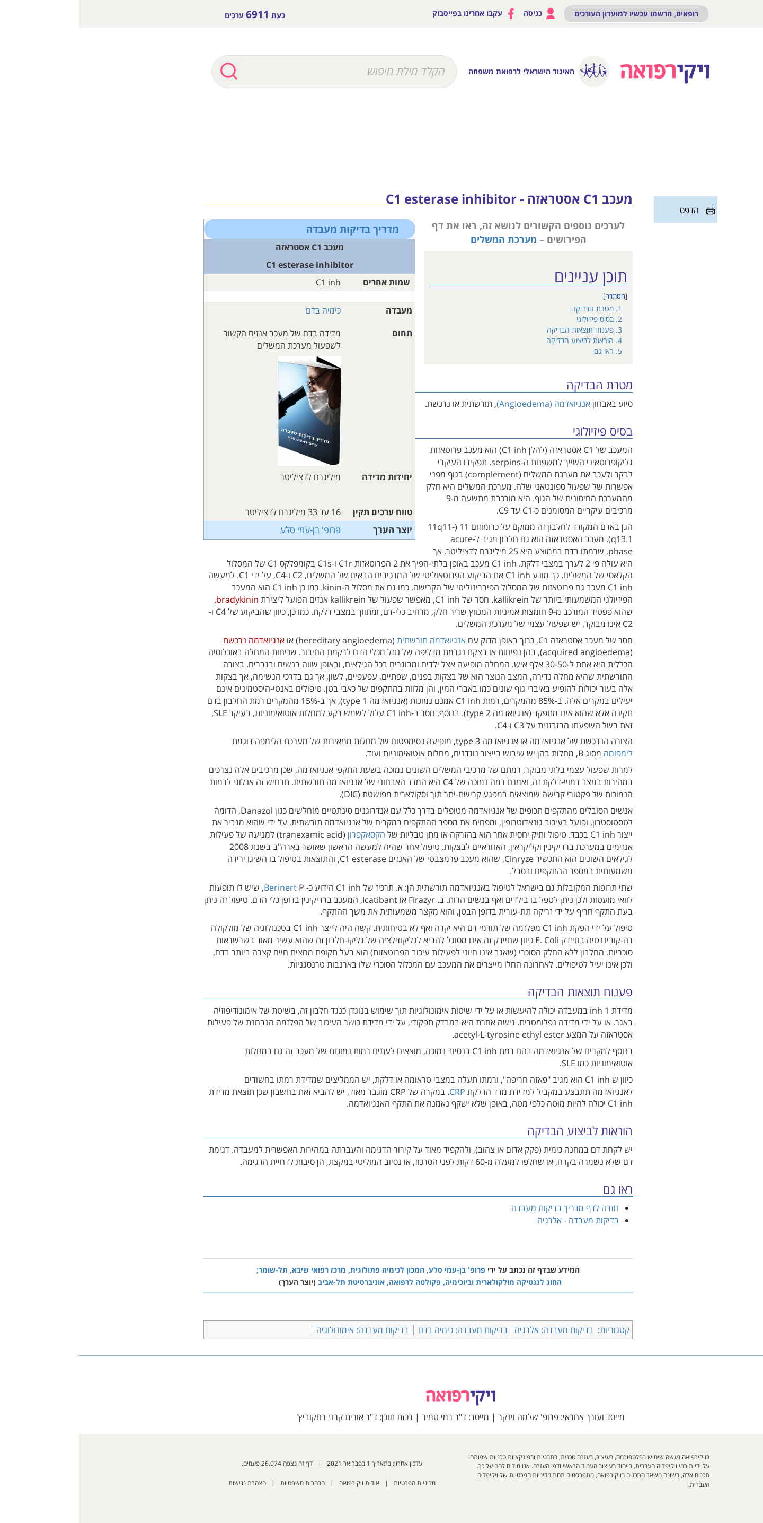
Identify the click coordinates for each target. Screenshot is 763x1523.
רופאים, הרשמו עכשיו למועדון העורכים (557, 13)
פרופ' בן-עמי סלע (231, 530)
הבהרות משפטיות (223, 1482)
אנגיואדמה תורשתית (352, 640)
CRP (378, 1092)
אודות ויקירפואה (280, 1482)
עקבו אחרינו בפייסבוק (395, 13)
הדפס (610, 210)
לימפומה (539, 753)
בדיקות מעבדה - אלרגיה (499, 1220)
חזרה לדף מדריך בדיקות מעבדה (486, 1208)
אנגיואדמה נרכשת (175, 640)
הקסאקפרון (287, 834)
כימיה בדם (244, 310)
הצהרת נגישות (168, 1482)
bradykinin (158, 599)
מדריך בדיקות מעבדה (273, 229)
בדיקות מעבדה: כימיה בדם (384, 1330)
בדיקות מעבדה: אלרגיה (475, 1330)
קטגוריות (536, 1330)
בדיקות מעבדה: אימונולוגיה (283, 1330)
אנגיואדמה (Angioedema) (464, 404)
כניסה (461, 13)
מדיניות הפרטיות (336, 1482)
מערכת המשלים (425, 239)
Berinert (201, 887)
